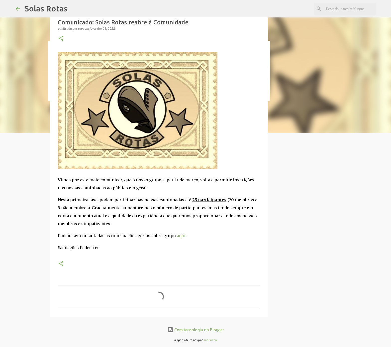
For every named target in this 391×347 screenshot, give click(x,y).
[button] (61, 38)
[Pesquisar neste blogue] (350, 9)
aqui (181, 235)
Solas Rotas (46, 8)
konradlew (210, 340)
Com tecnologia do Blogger (195, 330)
